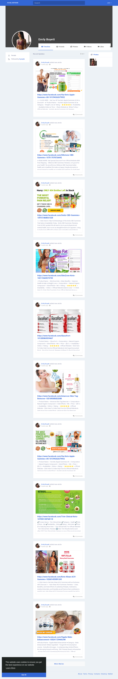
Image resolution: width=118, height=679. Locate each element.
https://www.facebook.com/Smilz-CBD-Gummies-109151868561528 (58, 216)
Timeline (45, 47)
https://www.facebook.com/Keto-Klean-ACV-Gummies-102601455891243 (56, 578)
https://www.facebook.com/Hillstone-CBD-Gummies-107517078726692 (55, 156)
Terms (85, 674)
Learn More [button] (10, 668)
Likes (101, 47)
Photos (74, 47)
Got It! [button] (24, 675)
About (80, 674)
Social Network (12, 3)
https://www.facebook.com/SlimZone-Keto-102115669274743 (56, 276)
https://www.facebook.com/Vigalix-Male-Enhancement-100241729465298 (55, 638)
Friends (60, 47)
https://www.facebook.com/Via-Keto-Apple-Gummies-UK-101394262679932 (56, 96)
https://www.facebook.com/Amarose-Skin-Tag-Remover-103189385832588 (57, 397)
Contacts (97, 674)
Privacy (90, 674)
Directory (104, 674)
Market (110, 674)
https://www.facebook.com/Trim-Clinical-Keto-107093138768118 (57, 517)
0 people (22, 59)
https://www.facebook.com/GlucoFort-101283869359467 (54, 337)
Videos (87, 47)
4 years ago (44, 64)
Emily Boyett (46, 39)
